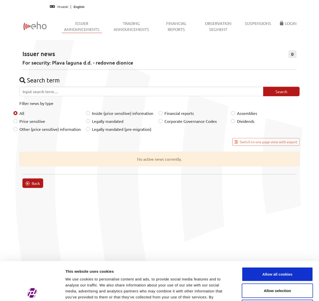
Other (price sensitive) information (50, 129)
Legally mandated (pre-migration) (121, 129)
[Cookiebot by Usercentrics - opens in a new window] (32, 291)
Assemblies (247, 113)
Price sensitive (32, 121)
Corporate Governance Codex (190, 121)
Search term (39, 80)
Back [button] (33, 183)
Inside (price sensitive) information (122, 113)
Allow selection (277, 252)
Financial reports (179, 113)
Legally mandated (107, 121)
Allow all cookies (277, 235)
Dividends (245, 121)
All (21, 113)
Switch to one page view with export (266, 142)
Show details (261, 291)
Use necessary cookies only (277, 268)
